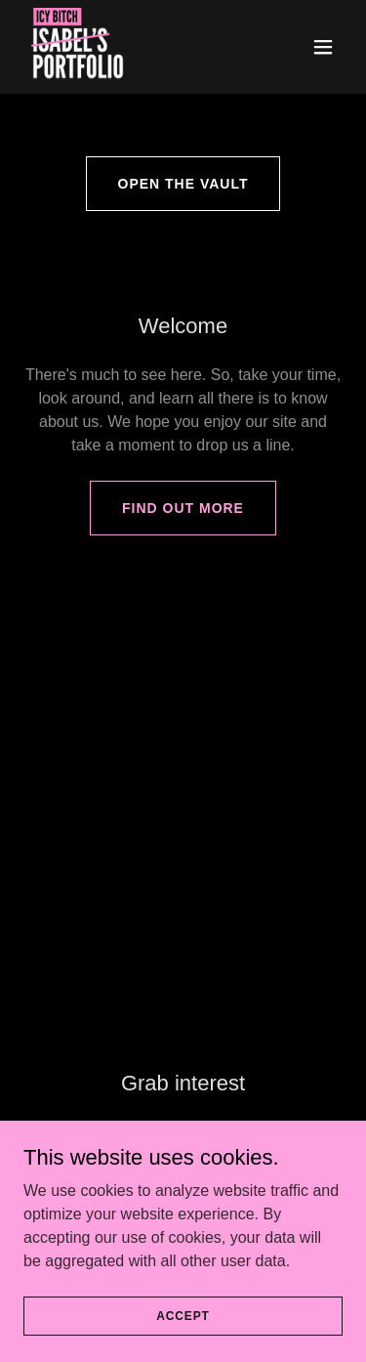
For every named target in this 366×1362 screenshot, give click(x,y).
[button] (323, 46)
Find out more (183, 508)
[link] (77, 47)
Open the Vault (183, 184)
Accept (182, 1342)
